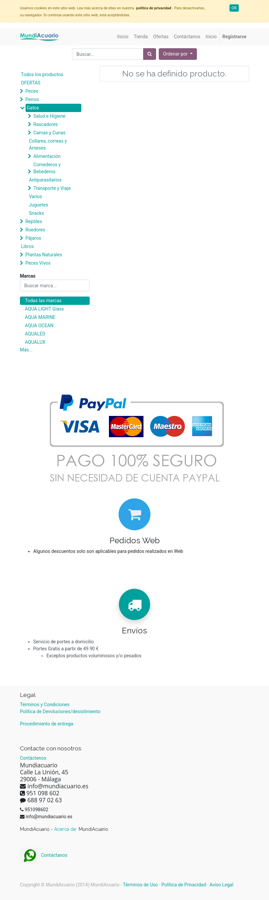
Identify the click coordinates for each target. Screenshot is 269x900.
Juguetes (38, 204)
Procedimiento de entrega (46, 723)
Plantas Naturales (43, 254)
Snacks (36, 213)
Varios (35, 196)
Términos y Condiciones (44, 704)
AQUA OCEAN (39, 325)
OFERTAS (31, 82)
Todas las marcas (43, 300)
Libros (27, 246)
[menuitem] (123, 37)
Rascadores (45, 124)
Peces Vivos (37, 263)
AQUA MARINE (40, 317)
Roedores (35, 229)
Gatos (33, 107)
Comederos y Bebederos (46, 168)
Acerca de (65, 829)
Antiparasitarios (45, 180)
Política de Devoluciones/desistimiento (60, 711)
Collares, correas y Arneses (48, 144)
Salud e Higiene (49, 116)
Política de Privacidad (183, 884)
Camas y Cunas (49, 132)
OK (234, 8)
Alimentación (46, 156)
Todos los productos (42, 74)
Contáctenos (33, 758)
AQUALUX (35, 342)
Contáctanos (43, 855)
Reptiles (33, 221)
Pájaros (33, 238)
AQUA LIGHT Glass (44, 309)
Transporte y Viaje (51, 188)
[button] (178, 54)
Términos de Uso (140, 884)
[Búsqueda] (149, 54)
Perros (32, 99)
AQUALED (35, 333)
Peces (31, 91)
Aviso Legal (221, 884)
